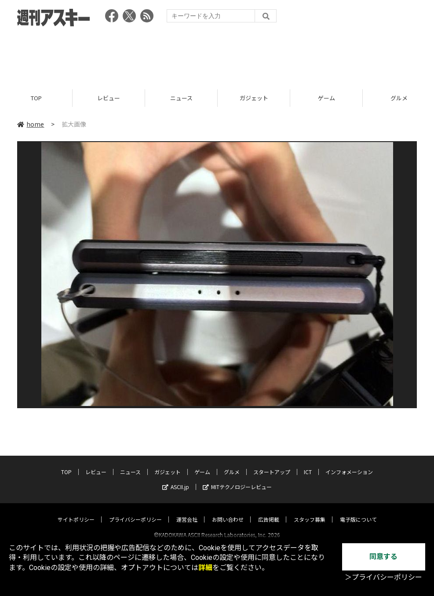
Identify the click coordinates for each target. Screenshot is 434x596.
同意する (383, 556)
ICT (308, 464)
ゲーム (326, 98)
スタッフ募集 (309, 511)
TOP (36, 98)
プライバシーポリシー (135, 511)
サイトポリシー (76, 511)
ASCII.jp (175, 479)
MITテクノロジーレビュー (237, 479)
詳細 (205, 567)
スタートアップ (271, 464)
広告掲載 (268, 511)
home (30, 124)
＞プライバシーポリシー (383, 577)
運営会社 (186, 511)
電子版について (358, 511)
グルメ (232, 464)
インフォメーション (349, 464)
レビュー (108, 98)
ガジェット (254, 98)
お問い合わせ (228, 511)
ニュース (181, 98)
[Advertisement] (217, 55)
